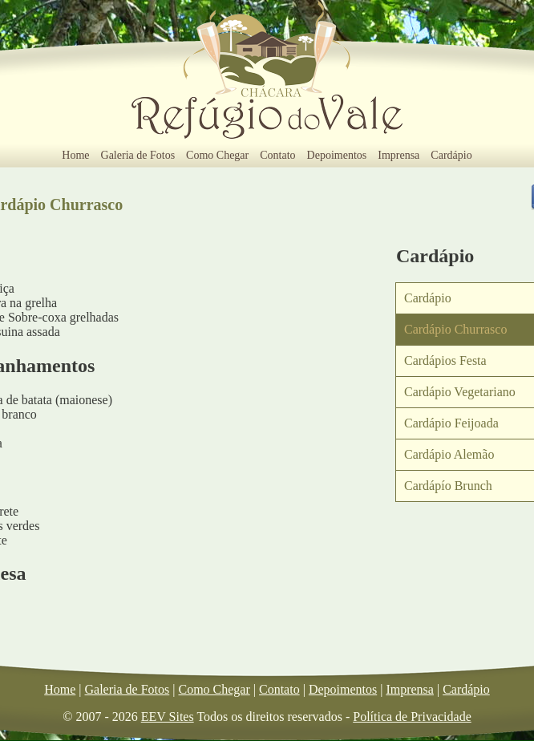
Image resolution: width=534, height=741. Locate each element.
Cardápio (451, 155)
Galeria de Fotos (138, 155)
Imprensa (398, 155)
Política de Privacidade (412, 716)
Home (75, 155)
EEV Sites (167, 716)
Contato (277, 155)
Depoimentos (337, 155)
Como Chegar (217, 155)
